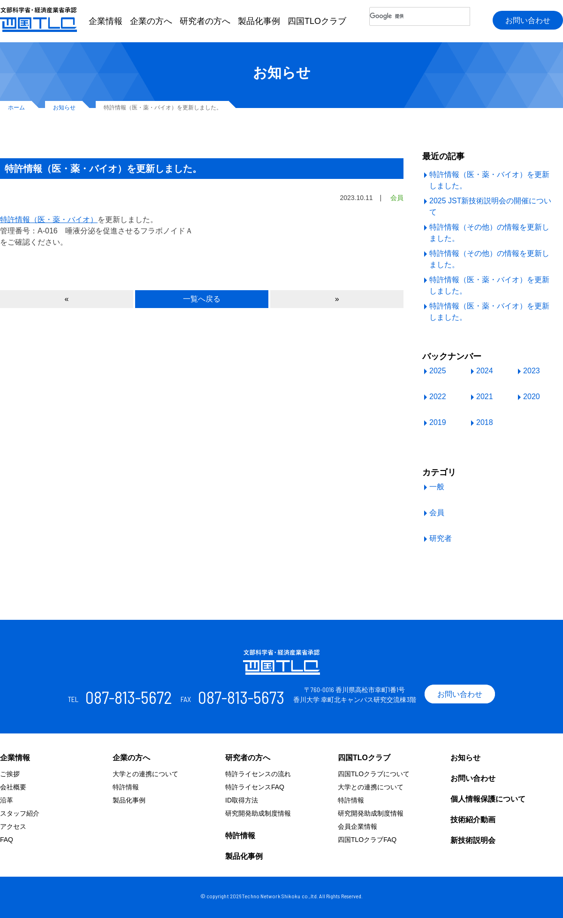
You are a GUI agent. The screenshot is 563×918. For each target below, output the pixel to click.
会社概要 (13, 787)
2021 (484, 397)
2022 (437, 397)
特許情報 (126, 787)
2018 (484, 422)
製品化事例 (259, 21)
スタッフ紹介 (19, 813)
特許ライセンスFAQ (254, 787)
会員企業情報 (357, 826)
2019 (437, 422)
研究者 (440, 538)
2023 (531, 371)
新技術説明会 (472, 840)
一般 (436, 487)
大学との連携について (145, 774)
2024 (484, 371)
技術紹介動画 (472, 820)
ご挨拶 (10, 774)
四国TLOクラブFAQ (367, 839)
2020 (531, 397)
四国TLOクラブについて (374, 774)
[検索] (419, 16)
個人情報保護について (487, 799)
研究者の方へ (205, 21)
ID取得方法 (241, 800)
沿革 (6, 800)
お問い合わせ (527, 20)
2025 (437, 371)
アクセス (13, 826)
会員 (436, 513)
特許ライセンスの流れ (258, 774)
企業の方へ (151, 21)
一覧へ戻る (202, 299)
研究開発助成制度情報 (258, 813)
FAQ (6, 839)
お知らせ (465, 758)
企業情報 (105, 21)
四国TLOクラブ (317, 21)
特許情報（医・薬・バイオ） (49, 220)
